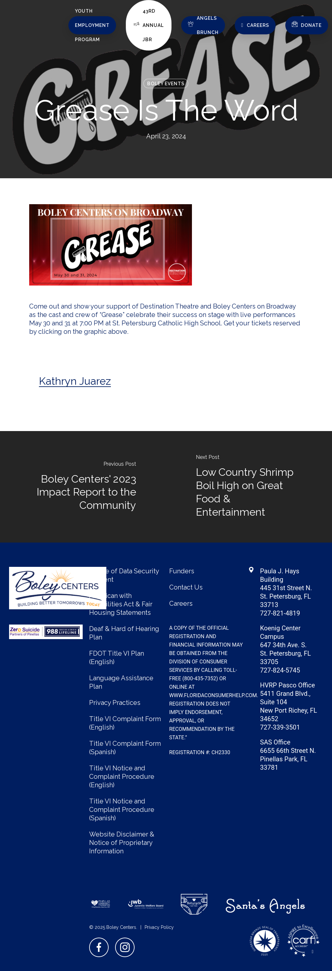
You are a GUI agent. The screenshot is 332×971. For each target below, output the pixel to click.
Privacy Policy (159, 927)
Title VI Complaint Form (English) (125, 723)
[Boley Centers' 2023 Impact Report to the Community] (83, 487)
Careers (181, 603)
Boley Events (165, 83)
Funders (181, 571)
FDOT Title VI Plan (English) (116, 657)
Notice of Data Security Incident (124, 575)
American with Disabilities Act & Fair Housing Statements (120, 604)
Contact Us (186, 587)
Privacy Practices (114, 703)
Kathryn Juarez (75, 381)
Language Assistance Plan (121, 682)
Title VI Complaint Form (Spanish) (125, 748)
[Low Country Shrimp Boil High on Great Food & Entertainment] (249, 487)
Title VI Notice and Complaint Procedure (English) (121, 776)
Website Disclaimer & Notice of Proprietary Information (121, 842)
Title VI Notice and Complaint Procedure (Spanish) (121, 809)
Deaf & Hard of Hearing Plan (124, 633)
